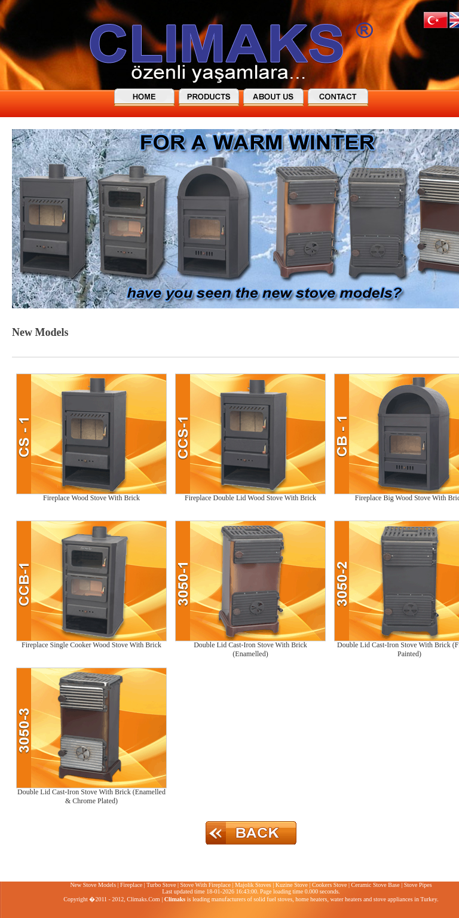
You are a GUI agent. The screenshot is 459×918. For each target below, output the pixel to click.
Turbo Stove (161, 885)
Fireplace (131, 885)
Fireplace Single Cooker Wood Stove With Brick (91, 645)
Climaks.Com (143, 899)
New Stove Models (93, 885)
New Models (40, 332)
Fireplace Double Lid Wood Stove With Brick (250, 498)
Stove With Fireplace (205, 885)
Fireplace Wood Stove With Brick (91, 498)
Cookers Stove (329, 885)
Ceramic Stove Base (375, 885)
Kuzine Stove (292, 885)
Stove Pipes (418, 885)
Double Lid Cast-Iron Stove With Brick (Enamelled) (250, 649)
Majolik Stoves (253, 885)
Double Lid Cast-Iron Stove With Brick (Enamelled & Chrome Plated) (91, 796)
